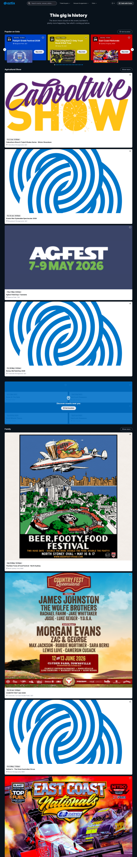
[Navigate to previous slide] (4, 49)
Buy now (39, 52)
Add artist (68, 231)
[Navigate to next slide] (132, 49)
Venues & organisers (81, 3)
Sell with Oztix (126, 3)
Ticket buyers (65, 3)
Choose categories (68, 411)
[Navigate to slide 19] (81, 64)
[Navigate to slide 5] (60, 64)
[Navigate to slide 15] (75, 64)
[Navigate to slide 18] (79, 64)
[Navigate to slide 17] (78, 64)
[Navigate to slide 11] (69, 64)
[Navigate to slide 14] (73, 64)
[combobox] (42, 3)
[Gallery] (68, 49)
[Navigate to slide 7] (63, 64)
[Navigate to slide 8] (65, 64)
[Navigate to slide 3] (57, 64)
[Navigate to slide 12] (70, 64)
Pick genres (68, 554)
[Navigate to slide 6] (62, 64)
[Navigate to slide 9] (66, 64)
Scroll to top (68, 841)
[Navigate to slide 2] (56, 64)
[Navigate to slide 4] (59, 64)
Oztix (94, 3)
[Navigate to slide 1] (54, 64)
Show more (126, 69)
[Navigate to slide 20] (82, 64)
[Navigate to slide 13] (72, 64)
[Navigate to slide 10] (67, 64)
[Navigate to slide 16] (76, 64)
